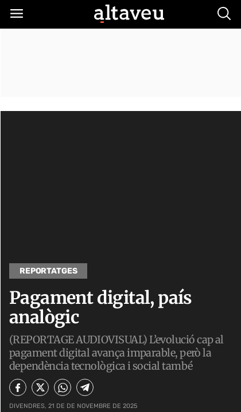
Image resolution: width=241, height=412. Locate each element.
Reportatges (48, 271)
